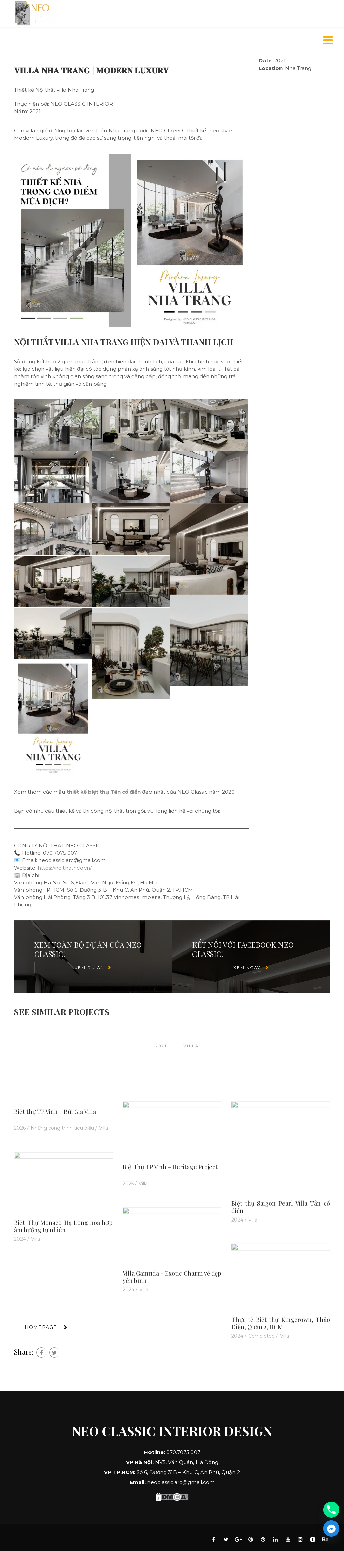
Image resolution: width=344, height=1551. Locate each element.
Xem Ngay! (247, 967)
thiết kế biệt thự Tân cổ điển (104, 792)
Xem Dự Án (89, 967)
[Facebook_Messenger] (331, 1528)
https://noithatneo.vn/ (65, 868)
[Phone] (331, 1510)
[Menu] (328, 40)
